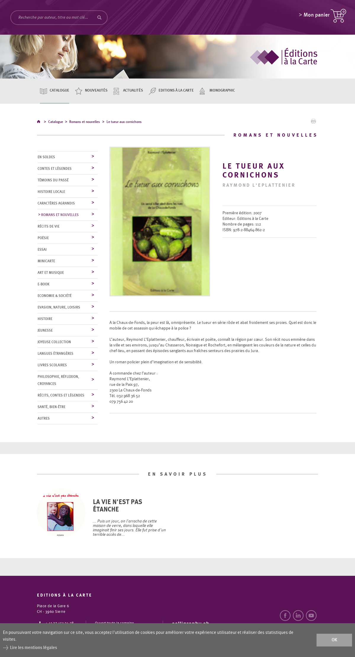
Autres (44, 419)
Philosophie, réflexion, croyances (58, 380)
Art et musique (51, 273)
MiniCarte (46, 261)
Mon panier (317, 16)
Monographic (222, 90)
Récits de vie (48, 226)
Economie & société (55, 296)
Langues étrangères (55, 354)
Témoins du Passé (53, 180)
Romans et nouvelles (84, 122)
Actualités (133, 90)
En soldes (46, 157)
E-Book (43, 284)
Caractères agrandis (56, 203)
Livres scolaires (52, 365)
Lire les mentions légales (33, 647)
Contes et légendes (55, 169)
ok (334, 640)
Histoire (45, 319)
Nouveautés (96, 90)
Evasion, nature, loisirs (59, 307)
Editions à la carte (176, 90)
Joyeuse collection (54, 342)
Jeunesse (45, 331)
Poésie (43, 238)
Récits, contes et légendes (61, 395)
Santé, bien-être (51, 407)
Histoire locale (51, 192)
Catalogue (59, 90)
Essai (42, 250)
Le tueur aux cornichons (124, 122)
